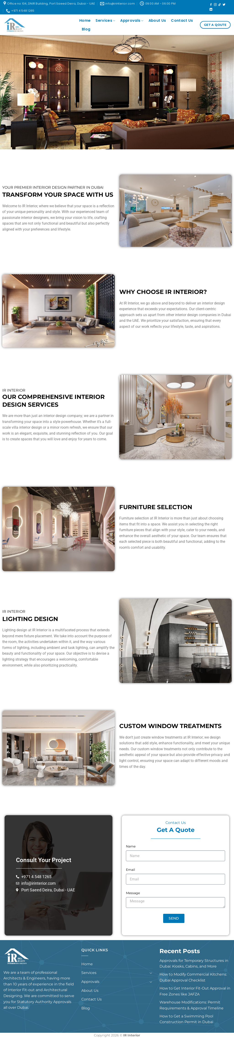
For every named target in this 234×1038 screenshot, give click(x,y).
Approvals (131, 20)
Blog (86, 29)
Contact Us (182, 20)
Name (131, 846)
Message (133, 893)
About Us (157, 20)
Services (105, 20)
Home (84, 20)
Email (130, 870)
